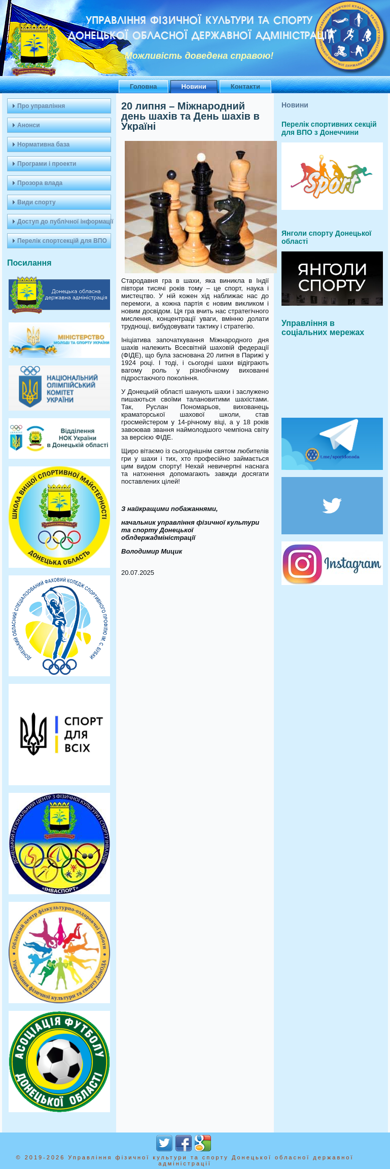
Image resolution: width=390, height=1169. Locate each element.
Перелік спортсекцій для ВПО (62, 240)
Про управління (41, 105)
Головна (143, 86)
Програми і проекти (46, 163)
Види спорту (36, 202)
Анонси (28, 125)
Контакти (245, 86)
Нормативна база (43, 144)
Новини (194, 86)
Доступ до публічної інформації (64, 221)
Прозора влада (39, 183)
